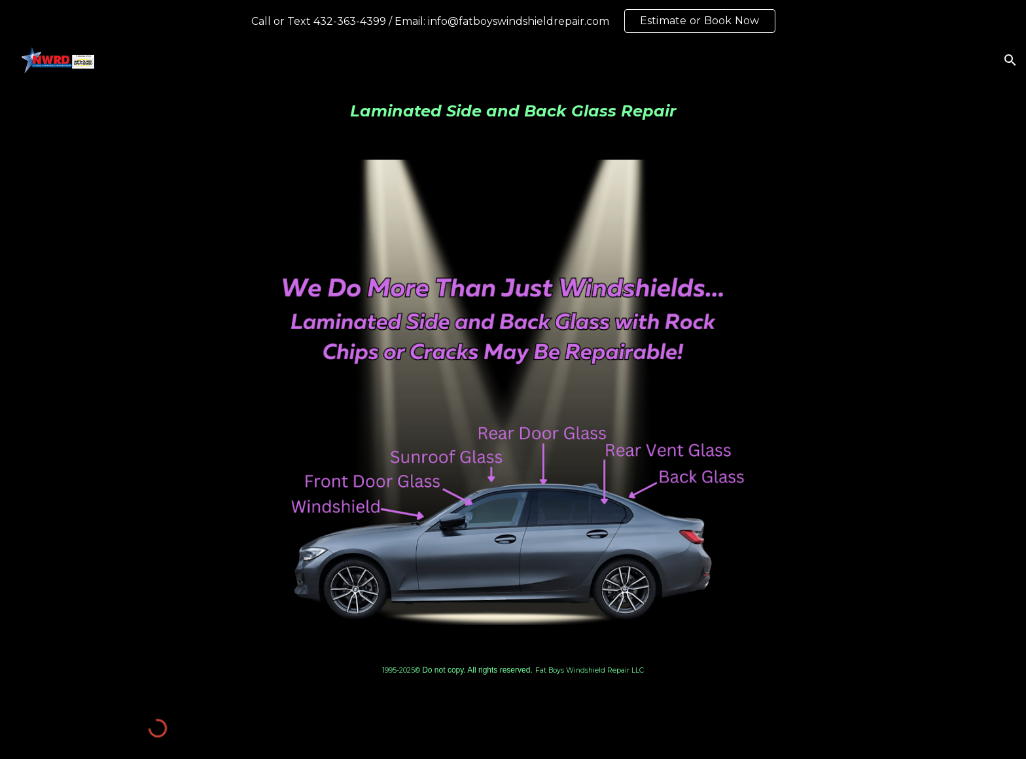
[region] (513, 21)
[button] (1010, 60)
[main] (513, 111)
